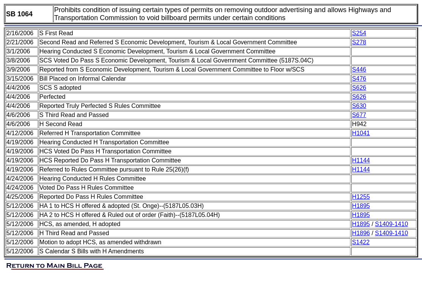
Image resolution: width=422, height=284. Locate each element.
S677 (359, 115)
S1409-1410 (391, 224)
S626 (359, 87)
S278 (359, 42)
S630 (359, 106)
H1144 (361, 160)
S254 (359, 33)
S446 (359, 69)
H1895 (361, 206)
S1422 (360, 242)
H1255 (361, 196)
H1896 (361, 233)
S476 (359, 78)
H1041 (361, 133)
